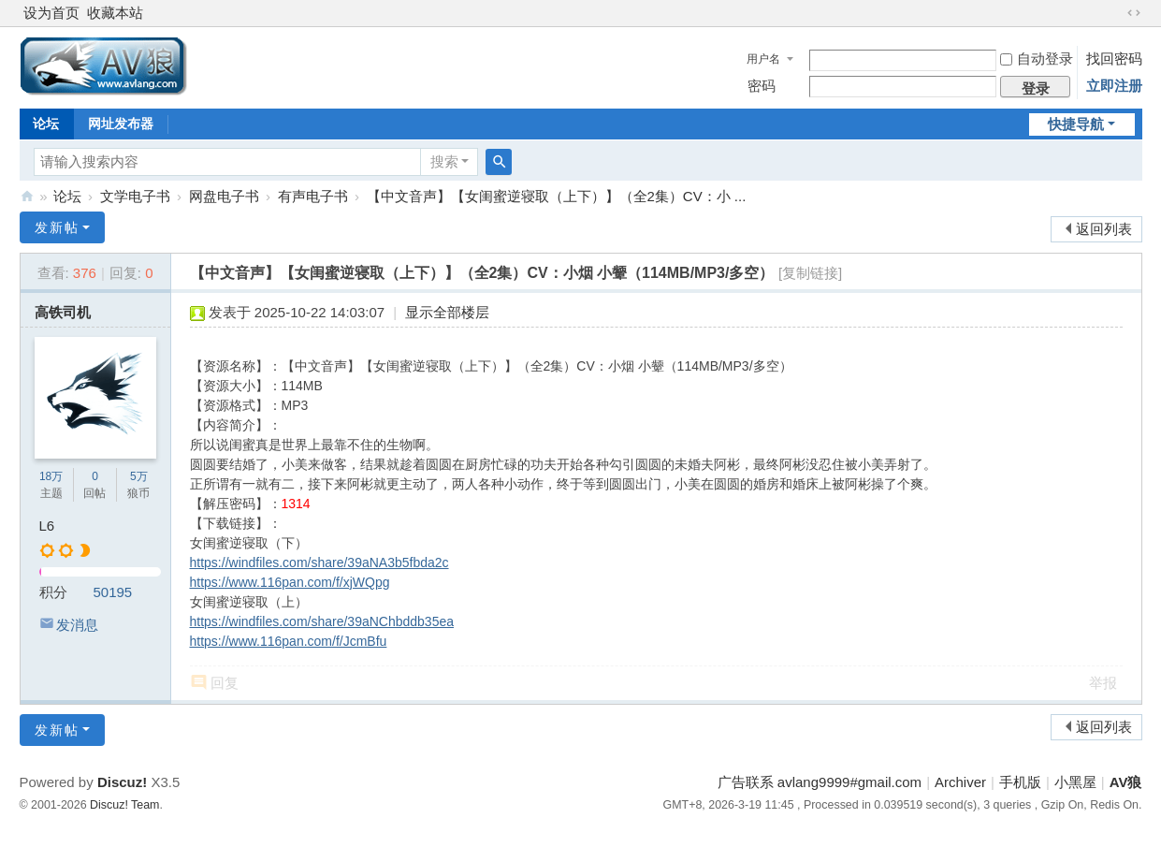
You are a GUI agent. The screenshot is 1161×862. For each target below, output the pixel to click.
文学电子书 (135, 196)
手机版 (1020, 782)
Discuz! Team (124, 804)
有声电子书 (313, 196)
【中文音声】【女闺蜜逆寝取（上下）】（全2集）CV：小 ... (557, 196)
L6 (47, 525)
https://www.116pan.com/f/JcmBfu (288, 641)
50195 (113, 592)
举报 (1103, 683)
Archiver (960, 782)
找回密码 (1114, 58)
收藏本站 (115, 13)
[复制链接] (810, 273)
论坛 (46, 123)
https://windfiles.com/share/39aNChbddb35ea (322, 621)
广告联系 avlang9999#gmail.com (820, 782)
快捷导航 (1076, 124)
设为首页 (51, 13)
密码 (761, 86)
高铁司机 (63, 312)
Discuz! (122, 782)
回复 (224, 683)
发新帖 (57, 227)
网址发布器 (120, 123)
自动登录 (1036, 58)
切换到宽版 (1133, 13)
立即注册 (1114, 86)
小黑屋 (1075, 782)
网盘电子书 (224, 196)
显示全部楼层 (447, 312)
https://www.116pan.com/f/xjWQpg (290, 582)
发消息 (77, 625)
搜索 (444, 161)
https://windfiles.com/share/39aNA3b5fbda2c (319, 562)
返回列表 (1104, 229)
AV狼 (27, 196)
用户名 (763, 59)
